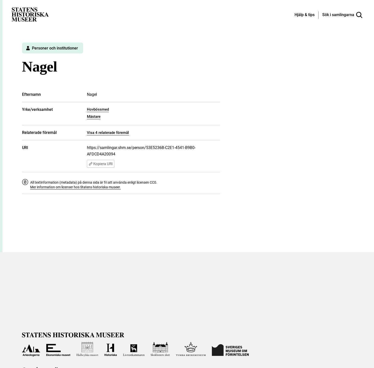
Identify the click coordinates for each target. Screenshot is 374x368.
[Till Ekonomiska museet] (58, 349)
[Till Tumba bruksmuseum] (191, 349)
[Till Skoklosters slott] (160, 349)
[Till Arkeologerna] (31, 349)
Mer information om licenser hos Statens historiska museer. (75, 187)
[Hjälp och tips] (305, 15)
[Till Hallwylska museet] (87, 349)
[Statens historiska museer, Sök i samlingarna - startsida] (30, 14)
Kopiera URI (101, 164)
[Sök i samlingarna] (342, 15)
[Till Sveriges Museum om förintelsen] (230, 349)
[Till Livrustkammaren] (133, 349)
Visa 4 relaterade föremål (108, 132)
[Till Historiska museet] (110, 349)
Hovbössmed (98, 109)
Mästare (93, 116)
